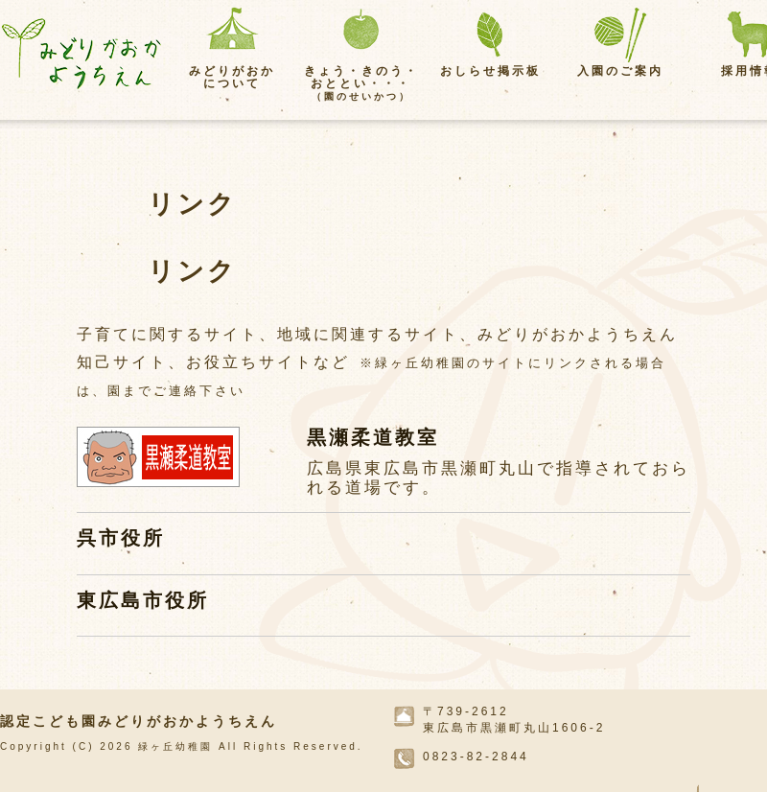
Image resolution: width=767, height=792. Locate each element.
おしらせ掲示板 (490, 71)
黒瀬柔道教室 (373, 437)
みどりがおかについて (232, 77)
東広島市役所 (143, 600)
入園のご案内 (620, 71)
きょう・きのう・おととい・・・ (361, 83)
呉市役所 (121, 537)
